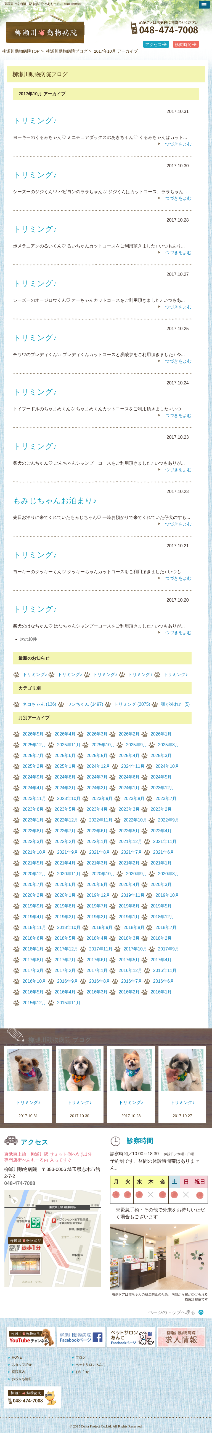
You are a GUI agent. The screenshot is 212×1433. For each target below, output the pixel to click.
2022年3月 (33, 841)
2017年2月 (65, 970)
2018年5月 (65, 938)
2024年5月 (161, 777)
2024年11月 (133, 766)
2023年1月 (33, 820)
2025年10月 (103, 744)
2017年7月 (65, 959)
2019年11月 (133, 895)
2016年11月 (165, 970)
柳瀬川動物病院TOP (21, 51)
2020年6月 (65, 884)
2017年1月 (97, 970)
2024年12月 (98, 766)
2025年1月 (65, 766)
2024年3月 (65, 787)
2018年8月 (134, 927)
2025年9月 (136, 744)
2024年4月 (33, 787)
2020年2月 (33, 895)
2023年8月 (134, 798)
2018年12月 (162, 916)
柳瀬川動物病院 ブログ (59, 1039)
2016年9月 (67, 981)
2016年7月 (131, 981)
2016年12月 (130, 970)
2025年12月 (34, 744)
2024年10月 (167, 766)
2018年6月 (33, 938)
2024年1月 (129, 787)
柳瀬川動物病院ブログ (67, 51)
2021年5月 (33, 863)
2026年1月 (161, 734)
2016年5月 (33, 992)
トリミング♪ (35, 674)
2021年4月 (65, 863)
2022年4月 (161, 830)
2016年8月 (99, 981)
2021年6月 (163, 852)
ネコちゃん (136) (39, 704)
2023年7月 (166, 798)
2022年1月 (97, 841)
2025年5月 (97, 755)
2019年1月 (129, 916)
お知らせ (82, 1372)
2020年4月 (129, 884)
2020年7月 (33, 884)
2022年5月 (129, 830)
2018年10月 (69, 927)
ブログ (81, 1357)
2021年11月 (165, 841)
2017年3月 (33, 970)
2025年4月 (129, 755)
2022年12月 (66, 820)
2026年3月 (97, 734)
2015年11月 (69, 1002)
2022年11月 (101, 820)
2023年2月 (161, 809)
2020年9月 (136, 873)
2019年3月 (65, 916)
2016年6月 (163, 981)
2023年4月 (97, 809)
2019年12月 (98, 895)
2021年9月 (67, 852)
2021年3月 (97, 863)
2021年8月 (99, 852)
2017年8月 (33, 959)
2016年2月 (129, 992)
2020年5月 (97, 884)
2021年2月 (129, 863)
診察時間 (183, 44)
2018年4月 (97, 938)
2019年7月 (97, 906)
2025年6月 (65, 755)
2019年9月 (33, 906)
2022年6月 (97, 830)
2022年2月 (65, 841)
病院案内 (18, 1372)
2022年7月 (65, 830)
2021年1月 (161, 863)
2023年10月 (69, 798)
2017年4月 (161, 959)
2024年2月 (97, 787)
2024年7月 (97, 777)
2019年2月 (97, 916)
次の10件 (28, 639)
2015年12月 (34, 1002)
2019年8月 (65, 906)
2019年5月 (161, 906)
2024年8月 (65, 777)
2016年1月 (161, 992)
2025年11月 (69, 744)
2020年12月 (34, 873)
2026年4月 (65, 734)
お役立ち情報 (22, 1379)
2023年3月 (129, 809)
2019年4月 (33, 916)
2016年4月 (65, 992)
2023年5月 (65, 809)
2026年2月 (129, 734)
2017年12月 (66, 949)
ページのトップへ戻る (171, 1312)
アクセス (153, 44)
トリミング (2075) (132, 704)
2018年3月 (129, 938)
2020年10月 (103, 873)
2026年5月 (33, 734)
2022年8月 (33, 830)
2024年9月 (33, 777)
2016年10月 (34, 981)
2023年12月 (162, 787)
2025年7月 (33, 755)
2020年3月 (161, 884)
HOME (17, 1357)
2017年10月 (135, 949)
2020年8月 (168, 873)
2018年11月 (34, 927)
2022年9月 (168, 820)
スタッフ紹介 (22, 1365)
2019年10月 (167, 895)
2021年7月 (131, 852)
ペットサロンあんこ (90, 1365)
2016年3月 (97, 992)
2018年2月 (161, 938)
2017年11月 (101, 949)
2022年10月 (135, 820)
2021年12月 (130, 841)
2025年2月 (33, 766)
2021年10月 (34, 852)
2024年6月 (129, 777)
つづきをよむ (178, 144)
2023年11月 (34, 798)
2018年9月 (102, 927)
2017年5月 (129, 959)
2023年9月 (102, 798)
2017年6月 (97, 959)
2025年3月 (161, 755)
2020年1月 (65, 895)
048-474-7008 (19, 1183)
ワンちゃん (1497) (85, 704)
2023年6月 (33, 809)
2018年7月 (166, 927)
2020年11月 (69, 873)
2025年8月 (168, 744)
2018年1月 (33, 949)
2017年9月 (168, 949)
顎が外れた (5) (175, 704)
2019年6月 (129, 906)
